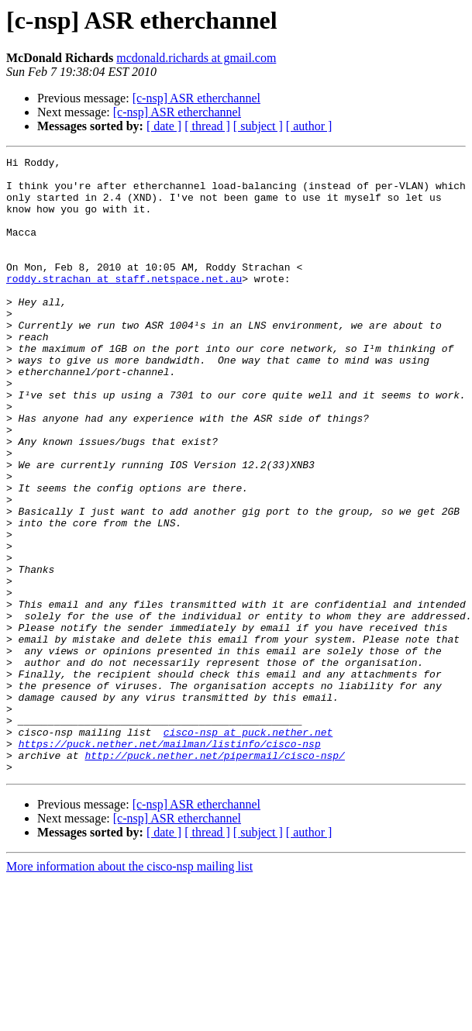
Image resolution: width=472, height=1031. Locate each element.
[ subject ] (258, 126)
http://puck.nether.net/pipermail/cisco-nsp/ (214, 876)
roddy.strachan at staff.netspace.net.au (124, 304)
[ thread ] (207, 126)
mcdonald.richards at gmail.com (196, 57)
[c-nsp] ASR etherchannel (196, 98)
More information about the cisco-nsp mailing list (129, 989)
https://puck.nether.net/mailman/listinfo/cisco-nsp (170, 862)
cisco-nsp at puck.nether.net (248, 848)
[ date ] (163, 126)
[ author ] (309, 126)
